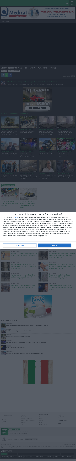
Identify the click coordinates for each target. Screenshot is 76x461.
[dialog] (38, 230)
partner (17, 217)
